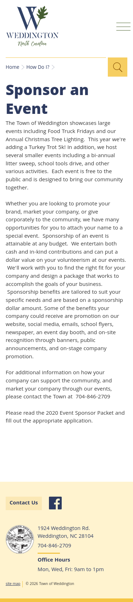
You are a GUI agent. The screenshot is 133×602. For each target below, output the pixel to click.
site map (13, 584)
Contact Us (24, 503)
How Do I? (37, 67)
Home (12, 67)
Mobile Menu (123, 26)
